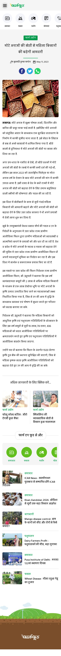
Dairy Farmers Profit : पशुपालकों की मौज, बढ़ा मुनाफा (41, 543)
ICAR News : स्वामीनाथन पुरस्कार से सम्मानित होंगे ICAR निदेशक (28, 482)
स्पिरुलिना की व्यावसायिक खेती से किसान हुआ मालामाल (44, 418)
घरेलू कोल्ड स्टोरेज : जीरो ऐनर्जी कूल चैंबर (14, 417)
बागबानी (29, 514)
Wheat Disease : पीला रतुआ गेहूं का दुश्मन (41, 581)
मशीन (33, 26)
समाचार (7, 26)
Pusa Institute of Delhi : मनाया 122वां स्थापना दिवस (41, 562)
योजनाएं (46, 26)
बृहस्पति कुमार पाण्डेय (22, 62)
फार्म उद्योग (30, 38)
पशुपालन (29, 536)
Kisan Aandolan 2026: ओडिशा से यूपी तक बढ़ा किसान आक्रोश (41, 502)
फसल (20, 26)
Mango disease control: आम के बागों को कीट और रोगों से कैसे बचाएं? (29, 523)
